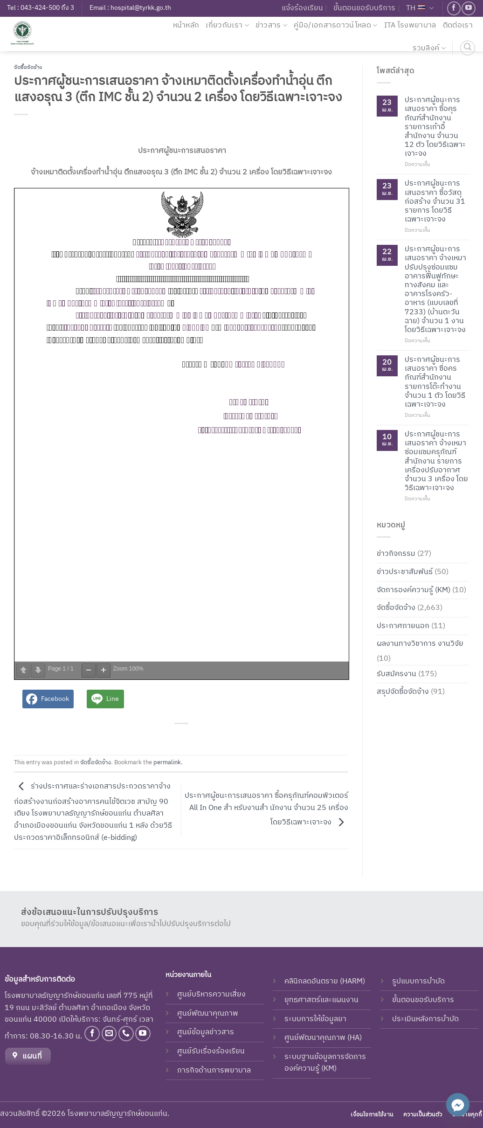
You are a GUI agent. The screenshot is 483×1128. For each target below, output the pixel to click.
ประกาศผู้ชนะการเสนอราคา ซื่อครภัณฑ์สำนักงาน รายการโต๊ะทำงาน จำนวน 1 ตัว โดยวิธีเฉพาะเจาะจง (435, 382)
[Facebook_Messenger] (457, 1104)
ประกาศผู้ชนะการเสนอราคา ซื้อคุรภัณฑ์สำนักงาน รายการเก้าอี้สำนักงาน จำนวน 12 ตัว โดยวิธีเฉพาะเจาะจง (435, 127)
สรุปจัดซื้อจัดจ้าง (403, 691)
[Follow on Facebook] (454, 8)
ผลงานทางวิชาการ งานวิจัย (420, 643)
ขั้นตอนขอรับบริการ (364, 8)
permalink (167, 763)
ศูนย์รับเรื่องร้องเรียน (211, 1051)
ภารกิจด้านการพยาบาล (214, 1070)
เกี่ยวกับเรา (227, 25)
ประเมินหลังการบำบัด (425, 1019)
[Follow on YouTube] (468, 8)
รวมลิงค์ (429, 48)
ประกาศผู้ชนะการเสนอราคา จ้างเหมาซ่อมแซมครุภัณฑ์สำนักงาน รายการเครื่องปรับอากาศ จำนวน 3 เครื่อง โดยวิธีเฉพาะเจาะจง (436, 461)
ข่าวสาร (271, 25)
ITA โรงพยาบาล (410, 25)
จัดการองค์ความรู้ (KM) (413, 589)
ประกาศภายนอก (403, 625)
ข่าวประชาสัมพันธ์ (405, 572)
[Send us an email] (109, 1033)
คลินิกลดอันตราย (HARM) (324, 981)
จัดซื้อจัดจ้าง (28, 67)
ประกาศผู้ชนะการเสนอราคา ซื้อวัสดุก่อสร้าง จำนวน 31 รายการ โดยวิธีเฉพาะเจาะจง (435, 201)
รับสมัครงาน (396, 673)
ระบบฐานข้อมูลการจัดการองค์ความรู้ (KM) (325, 1063)
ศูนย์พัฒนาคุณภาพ (207, 1013)
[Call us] (126, 1033)
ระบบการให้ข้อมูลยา (315, 1019)
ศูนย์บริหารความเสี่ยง (211, 994)
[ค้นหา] (467, 48)
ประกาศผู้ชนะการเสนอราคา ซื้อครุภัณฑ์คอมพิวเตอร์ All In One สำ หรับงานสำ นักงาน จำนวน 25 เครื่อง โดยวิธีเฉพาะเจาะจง (266, 809)
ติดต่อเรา (458, 25)
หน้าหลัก (186, 25)
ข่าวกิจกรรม (396, 553)
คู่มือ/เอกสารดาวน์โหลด (335, 25)
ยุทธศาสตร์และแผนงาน (321, 1000)
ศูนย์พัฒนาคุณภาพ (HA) (323, 1037)
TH (420, 8)
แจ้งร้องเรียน (302, 8)
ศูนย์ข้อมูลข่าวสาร (205, 1032)
